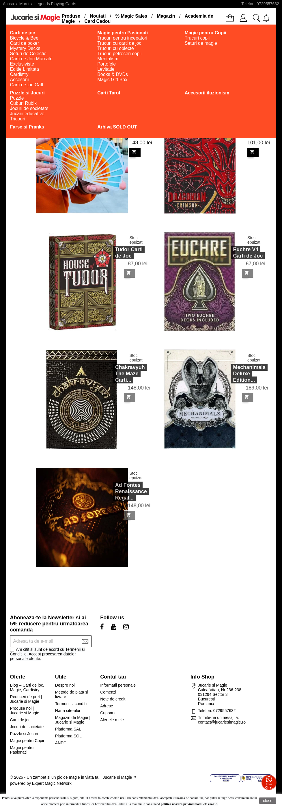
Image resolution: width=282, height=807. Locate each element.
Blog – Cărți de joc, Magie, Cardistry (27, 687)
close (267, 800)
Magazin (166, 16)
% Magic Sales (131, 16)
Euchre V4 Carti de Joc (240, 253)
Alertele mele (112, 719)
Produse (71, 16)
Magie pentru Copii (27, 740)
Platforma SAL (68, 729)
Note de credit (112, 699)
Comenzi (108, 692)
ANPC (60, 743)
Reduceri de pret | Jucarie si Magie (26, 699)
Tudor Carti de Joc (121, 253)
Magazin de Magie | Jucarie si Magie (72, 719)
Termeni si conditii (71, 703)
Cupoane (108, 713)
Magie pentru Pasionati (22, 749)
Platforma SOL (68, 736)
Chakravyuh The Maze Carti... (122, 373)
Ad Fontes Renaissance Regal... (123, 491)
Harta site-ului (67, 710)
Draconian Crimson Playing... (245, 128)
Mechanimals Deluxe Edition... (241, 373)
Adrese (106, 706)
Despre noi (65, 685)
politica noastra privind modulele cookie (189, 804)
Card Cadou (98, 21)
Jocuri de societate (27, 726)
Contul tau (113, 677)
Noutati (98, 16)
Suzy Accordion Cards (128, 128)
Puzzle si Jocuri (24, 733)
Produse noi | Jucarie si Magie (24, 710)
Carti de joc (20, 719)
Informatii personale (118, 685)
